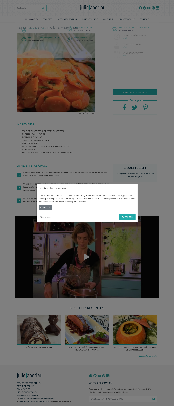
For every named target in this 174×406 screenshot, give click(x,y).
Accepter (127, 217)
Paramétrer (45, 207)
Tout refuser (45, 217)
